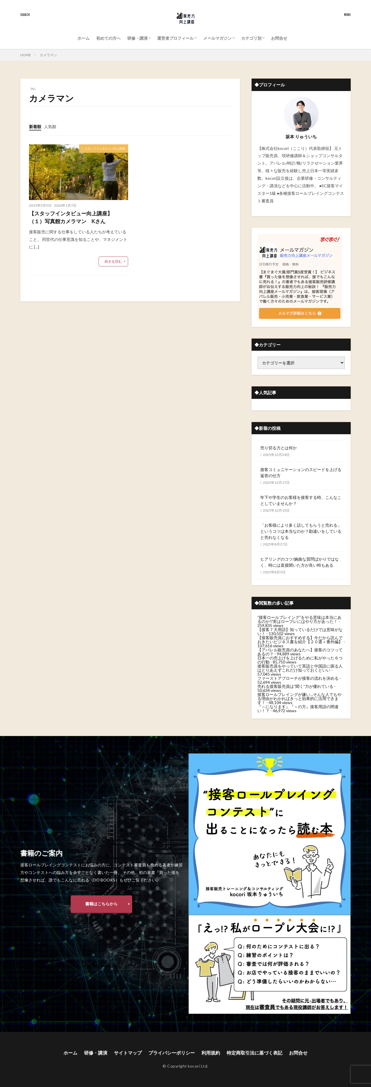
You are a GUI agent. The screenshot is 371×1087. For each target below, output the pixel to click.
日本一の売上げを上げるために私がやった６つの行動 (300, 659)
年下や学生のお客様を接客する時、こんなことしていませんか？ (300, 500)
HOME (25, 55)
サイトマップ (128, 1052)
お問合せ (279, 38)
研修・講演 (137, 38)
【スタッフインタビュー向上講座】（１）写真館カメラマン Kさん (70, 217)
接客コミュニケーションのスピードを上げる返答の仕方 (300, 472)
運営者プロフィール (175, 38)
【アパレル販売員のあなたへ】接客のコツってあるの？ (300, 651)
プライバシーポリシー (171, 1052)
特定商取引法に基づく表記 (254, 1052)
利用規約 (210, 1052)
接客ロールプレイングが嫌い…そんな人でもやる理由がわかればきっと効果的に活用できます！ (299, 698)
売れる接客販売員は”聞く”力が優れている (295, 686)
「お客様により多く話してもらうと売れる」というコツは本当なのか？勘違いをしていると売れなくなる (300, 531)
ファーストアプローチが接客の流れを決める (298, 678)
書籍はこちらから (101, 903)
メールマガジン (217, 38)
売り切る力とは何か (278, 447)
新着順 (35, 126)
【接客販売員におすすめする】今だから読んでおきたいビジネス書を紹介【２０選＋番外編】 (300, 639)
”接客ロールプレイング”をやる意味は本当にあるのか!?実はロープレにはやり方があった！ (299, 619)
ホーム (83, 38)
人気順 (50, 126)
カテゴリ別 (251, 38)
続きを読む (113, 261)
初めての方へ (108, 38)
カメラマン (48, 55)
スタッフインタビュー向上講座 (105, 148)
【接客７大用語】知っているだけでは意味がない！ (300, 631)
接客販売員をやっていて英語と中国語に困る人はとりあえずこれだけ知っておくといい (300, 668)
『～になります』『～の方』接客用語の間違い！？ (298, 708)
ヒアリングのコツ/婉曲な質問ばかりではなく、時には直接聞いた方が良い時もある (299, 562)
